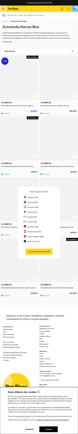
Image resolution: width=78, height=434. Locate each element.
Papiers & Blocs (45, 336)
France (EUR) (30, 222)
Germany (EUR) (31, 227)
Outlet (41, 341)
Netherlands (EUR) (32, 232)
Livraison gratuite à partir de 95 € (39, 3)
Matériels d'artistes (46, 329)
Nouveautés (44, 344)
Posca (41, 361)
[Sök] (39, 15)
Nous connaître (8, 334)
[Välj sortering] (39, 51)
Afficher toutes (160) (47, 366)
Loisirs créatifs (45, 331)
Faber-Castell (44, 359)
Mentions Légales (9, 358)
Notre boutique (8, 337)
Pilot (41, 354)
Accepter (48, 429)
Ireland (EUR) (30, 217)
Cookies (6, 360)
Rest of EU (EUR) (31, 241)
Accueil (4, 21)
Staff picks (43, 347)
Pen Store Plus (8, 342)
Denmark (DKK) (31, 207)
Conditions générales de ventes (15, 352)
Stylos (41, 334)
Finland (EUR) (30, 212)
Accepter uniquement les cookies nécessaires (52, 420)
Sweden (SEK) (31, 197)
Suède (41, 387)
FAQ (4, 332)
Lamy (41, 356)
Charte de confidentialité (12, 355)
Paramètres (29, 429)
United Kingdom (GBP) (34, 237)
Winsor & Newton (45, 364)
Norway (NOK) (31, 202)
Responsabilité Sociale (11, 347)
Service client (8, 329)
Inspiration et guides (10, 345)
